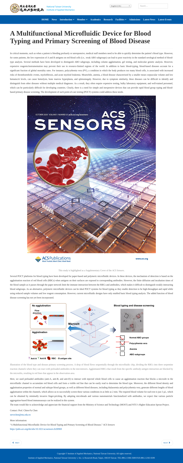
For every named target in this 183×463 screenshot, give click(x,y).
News (54, 19)
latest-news (149, 19)
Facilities (120, 19)
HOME (45, 19)
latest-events (165, 19)
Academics (95, 19)
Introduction (66, 19)
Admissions (134, 19)
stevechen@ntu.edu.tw (20, 414)
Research (108, 19)
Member (81, 19)
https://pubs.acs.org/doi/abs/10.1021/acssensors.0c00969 (36, 429)
